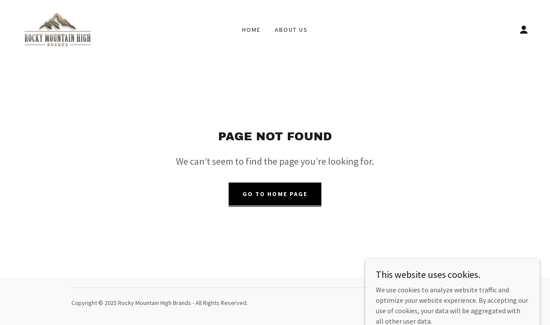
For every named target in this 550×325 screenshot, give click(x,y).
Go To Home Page (275, 194)
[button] (524, 29)
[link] (57, 28)
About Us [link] (291, 30)
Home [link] (251, 30)
